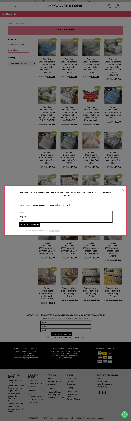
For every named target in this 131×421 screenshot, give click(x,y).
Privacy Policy (54, 231)
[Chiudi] (123, 189)
